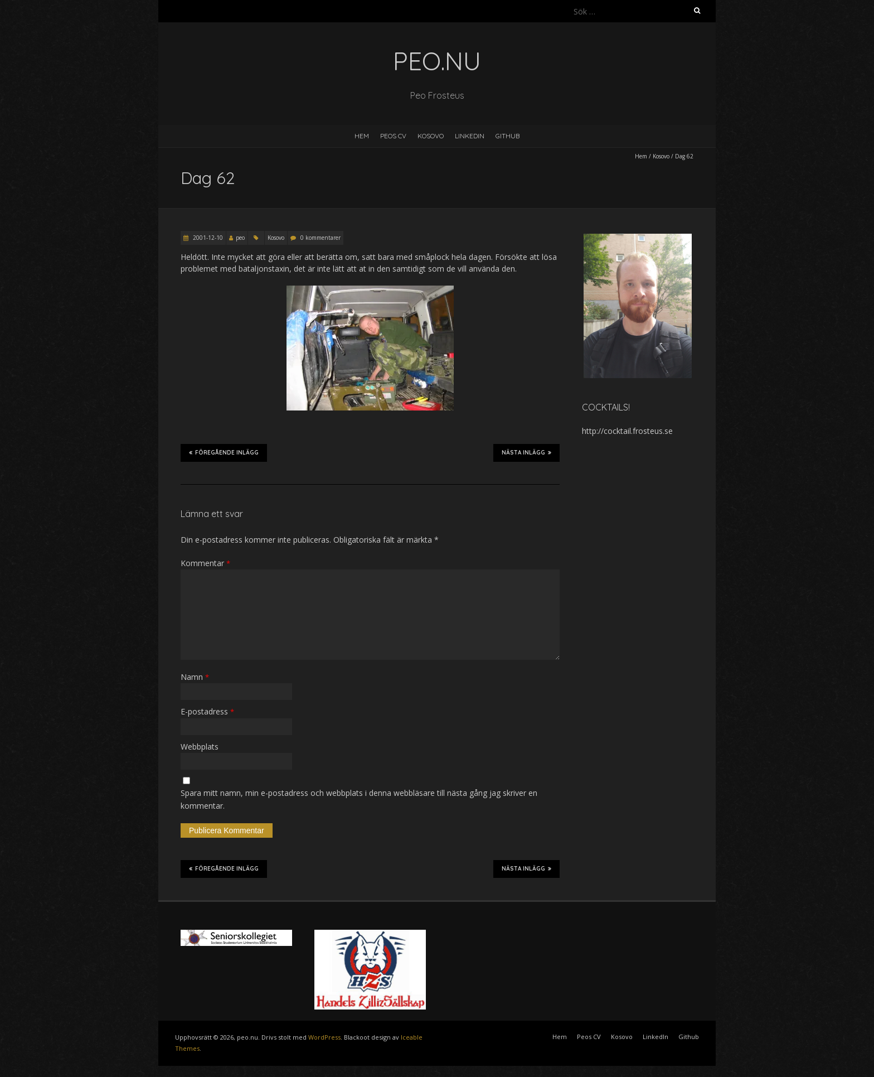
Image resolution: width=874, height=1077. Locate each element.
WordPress (324, 1037)
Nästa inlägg (526, 452)
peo (240, 238)
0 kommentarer (320, 238)
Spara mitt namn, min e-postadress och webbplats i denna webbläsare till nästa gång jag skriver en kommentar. (359, 799)
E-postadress (207, 711)
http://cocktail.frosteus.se (627, 431)
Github (507, 136)
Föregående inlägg (224, 452)
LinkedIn (469, 136)
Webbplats (200, 746)
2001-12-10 (207, 238)
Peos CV (393, 136)
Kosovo (430, 136)
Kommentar (205, 563)
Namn (195, 677)
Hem (362, 136)
